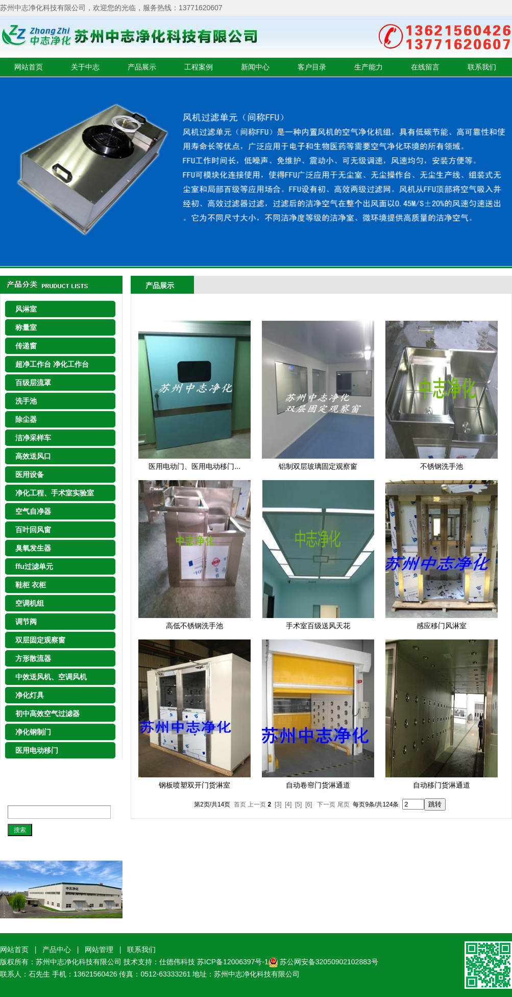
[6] (308, 804)
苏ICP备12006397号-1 (237, 962)
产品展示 (142, 67)
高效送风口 (33, 456)
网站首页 (28, 67)
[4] (288, 804)
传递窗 (26, 346)
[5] (298, 804)
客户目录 (312, 67)
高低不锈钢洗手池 (194, 626)
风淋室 (26, 309)
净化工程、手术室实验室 (54, 493)
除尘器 (26, 419)
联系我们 (482, 67)
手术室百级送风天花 (318, 626)
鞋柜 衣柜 (30, 585)
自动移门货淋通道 (441, 785)
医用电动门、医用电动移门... (194, 466)
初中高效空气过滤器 (47, 713)
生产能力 (368, 67)
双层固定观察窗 (40, 640)
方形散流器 (33, 658)
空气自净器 (33, 511)
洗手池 (26, 401)
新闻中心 (255, 67)
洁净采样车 (33, 438)
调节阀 (26, 622)
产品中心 (56, 949)
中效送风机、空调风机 (51, 677)
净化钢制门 (33, 732)
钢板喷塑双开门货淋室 (194, 785)
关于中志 (85, 67)
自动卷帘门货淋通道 (318, 785)
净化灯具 (29, 695)
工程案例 (198, 67)
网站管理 (99, 949)
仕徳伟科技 (177, 962)
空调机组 (29, 603)
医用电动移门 (36, 750)
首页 (240, 804)
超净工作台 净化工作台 (52, 364)
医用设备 (29, 474)
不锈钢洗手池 (441, 466)
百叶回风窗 (33, 530)
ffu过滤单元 (34, 566)
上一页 (257, 804)
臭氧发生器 (33, 548)
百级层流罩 (33, 382)
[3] (278, 804)
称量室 (26, 327)
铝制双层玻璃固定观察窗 (318, 466)
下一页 (326, 804)
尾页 (343, 804)
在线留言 (425, 67)
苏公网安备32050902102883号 (329, 962)
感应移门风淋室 (442, 626)
